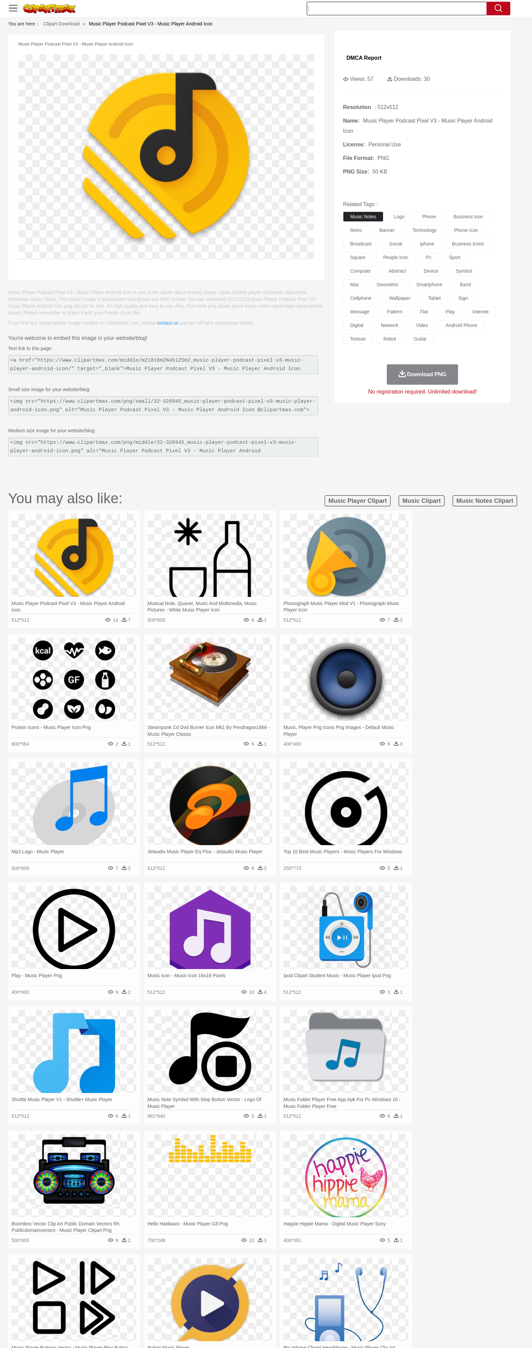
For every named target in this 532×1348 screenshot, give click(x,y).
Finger (356, 1295)
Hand (372, 1295)
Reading (171, 1306)
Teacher (114, 1306)
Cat (147, 1285)
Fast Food (162, 1316)
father (311, 1295)
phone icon (466, 230)
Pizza (307, 1316)
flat (424, 311)
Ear (213, 1295)
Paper (327, 1306)
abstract (397, 271)
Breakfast (92, 1316)
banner (387, 230)
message (359, 311)
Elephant (236, 1285)
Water (331, 1275)
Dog (190, 1285)
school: (74, 1305)
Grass (240, 1275)
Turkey (413, 1285)
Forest (390, 1275)
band (465, 284)
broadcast (361, 244)
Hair (273, 1295)
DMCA (427, 1334)
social (395, 244)
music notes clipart (484, 500)
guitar (420, 339)
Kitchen (274, 1316)
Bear (103, 1285)
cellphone (361, 298)
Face (341, 1295)
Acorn (92, 1275)
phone (429, 216)
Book (130, 1306)
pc (428, 257)
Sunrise (294, 1275)
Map (252, 1306)
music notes (363, 216)
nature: (74, 1275)
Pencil (189, 1306)
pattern (394, 311)
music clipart (421, 500)
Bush (346, 1275)
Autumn (109, 1275)
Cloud (361, 1275)
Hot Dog (376, 1316)
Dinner (292, 1316)
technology (424, 230)
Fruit (180, 1316)
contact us (167, 323)
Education (209, 1306)
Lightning (258, 1275)
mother (153, 1295)
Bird (115, 1285)
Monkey (334, 1285)
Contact (407, 1334)
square (357, 257)
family (136, 1295)
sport (454, 257)
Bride (121, 1295)
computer (360, 271)
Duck (203, 1285)
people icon (395, 257)
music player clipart (357, 500)
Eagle (218, 1285)
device (431, 271)
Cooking (356, 1316)
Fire (190, 1275)
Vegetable (254, 1316)
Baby (106, 1295)
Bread (339, 1316)
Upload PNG (452, 1334)
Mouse (352, 1285)
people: (74, 1295)
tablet (434, 298)
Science (310, 1306)
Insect (305, 1285)
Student (95, 1306)
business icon (468, 216)
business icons (468, 244)
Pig (366, 1285)
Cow (178, 1285)
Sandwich (211, 1316)
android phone (461, 325)
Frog (266, 1285)
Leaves (127, 1275)
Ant (91, 1285)
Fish (253, 1285)
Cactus (145, 1275)
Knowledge (271, 1306)
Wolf (428, 1285)
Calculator (383, 1306)
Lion (319, 1285)
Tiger (398, 1285)
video (422, 325)
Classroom (149, 1306)
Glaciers (222, 1275)
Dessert (127, 1316)
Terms (357, 1334)
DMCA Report (363, 58)
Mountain (313, 1275)
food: (72, 1315)
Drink (143, 1316)
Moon (277, 1275)
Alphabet (360, 1306)
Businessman (177, 1295)
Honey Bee (284, 1285)
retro (356, 230)
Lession (403, 1306)
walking (242, 1295)
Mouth (326, 1295)
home (259, 1295)
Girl (285, 1295)
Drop (375, 1275)
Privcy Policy (381, 1334)
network (389, 325)
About (340, 1334)
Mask (92, 1295)
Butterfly (131, 1285)
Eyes (225, 1295)
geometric (388, 284)
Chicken (162, 1285)
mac (354, 284)
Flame (204, 1275)
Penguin (381, 1285)
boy (296, 1295)
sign (463, 298)
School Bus (233, 1306)
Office (342, 1306)
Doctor (200, 1295)
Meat (193, 1316)
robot (389, 339)
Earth (178, 1275)
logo (399, 216)
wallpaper (400, 298)
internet (481, 311)
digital (356, 325)
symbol (464, 271)
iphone (427, 244)
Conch (162, 1275)
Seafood (232, 1316)
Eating (323, 1316)
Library (291, 1306)
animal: (74, 1285)
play (450, 311)
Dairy (110, 1316)
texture (358, 339)
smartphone (429, 284)
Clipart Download (61, 23)
